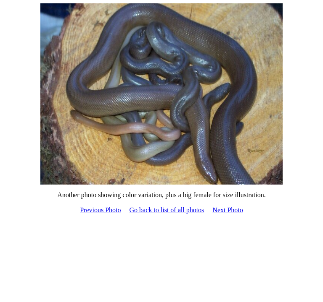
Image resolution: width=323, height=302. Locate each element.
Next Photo (227, 209)
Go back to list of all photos (167, 209)
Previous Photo (100, 209)
